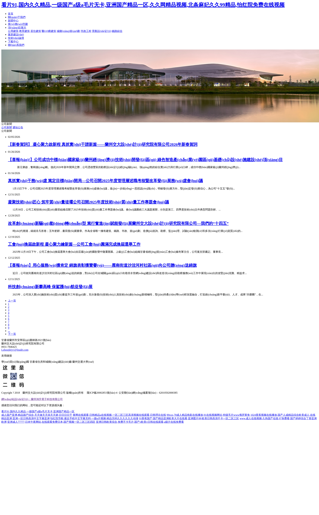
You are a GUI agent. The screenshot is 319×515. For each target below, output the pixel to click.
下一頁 (12, 334)
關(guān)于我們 (16, 17)
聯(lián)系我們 (16, 45)
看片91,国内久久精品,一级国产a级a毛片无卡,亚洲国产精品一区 (37, 411)
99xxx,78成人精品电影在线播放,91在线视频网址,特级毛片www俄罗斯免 (208, 414)
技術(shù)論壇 (16, 38)
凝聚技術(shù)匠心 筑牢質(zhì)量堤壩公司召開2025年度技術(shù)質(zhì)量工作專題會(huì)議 (88, 202)
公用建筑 (13, 31)
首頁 (10, 13)
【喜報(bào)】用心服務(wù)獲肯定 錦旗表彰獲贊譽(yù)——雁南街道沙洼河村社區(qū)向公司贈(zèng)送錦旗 (102, 265)
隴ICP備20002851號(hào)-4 (101, 392)
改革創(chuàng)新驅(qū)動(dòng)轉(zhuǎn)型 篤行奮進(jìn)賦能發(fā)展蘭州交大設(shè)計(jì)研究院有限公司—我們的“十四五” (118, 223)
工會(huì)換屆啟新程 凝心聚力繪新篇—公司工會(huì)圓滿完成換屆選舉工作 (74, 244)
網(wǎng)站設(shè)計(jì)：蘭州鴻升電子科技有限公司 (32, 399)
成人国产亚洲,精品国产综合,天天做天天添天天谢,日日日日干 (36, 414)
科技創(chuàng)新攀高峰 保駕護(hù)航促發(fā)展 (50, 286)
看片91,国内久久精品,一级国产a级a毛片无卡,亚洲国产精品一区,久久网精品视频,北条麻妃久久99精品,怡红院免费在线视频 (143, 5)
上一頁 (12, 300)
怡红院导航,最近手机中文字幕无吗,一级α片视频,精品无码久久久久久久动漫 (94, 418)
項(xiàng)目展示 (17, 27)
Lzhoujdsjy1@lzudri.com (14, 349)
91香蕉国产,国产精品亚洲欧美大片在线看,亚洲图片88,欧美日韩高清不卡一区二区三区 (189, 418)
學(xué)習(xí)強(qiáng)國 (15, 361)
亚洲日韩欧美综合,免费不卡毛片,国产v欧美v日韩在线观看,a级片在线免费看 (140, 421)
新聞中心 (13, 20)
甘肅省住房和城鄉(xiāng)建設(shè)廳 (51, 361)
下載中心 (13, 41)
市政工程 (86, 31)
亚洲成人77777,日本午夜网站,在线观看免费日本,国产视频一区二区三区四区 (51, 421)
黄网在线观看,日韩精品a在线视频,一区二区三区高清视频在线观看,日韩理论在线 (119, 414)
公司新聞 (6, 127)
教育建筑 (24, 31)
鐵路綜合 (117, 31)
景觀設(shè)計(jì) (101, 31)
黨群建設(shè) (16, 34)
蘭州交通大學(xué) (83, 361)
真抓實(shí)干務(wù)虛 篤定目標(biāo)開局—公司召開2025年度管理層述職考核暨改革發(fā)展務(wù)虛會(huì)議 (105, 181)
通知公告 (18, 127)
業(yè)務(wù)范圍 (18, 24)
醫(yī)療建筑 (49, 31)
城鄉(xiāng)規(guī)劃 (68, 31)
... (9, 330)
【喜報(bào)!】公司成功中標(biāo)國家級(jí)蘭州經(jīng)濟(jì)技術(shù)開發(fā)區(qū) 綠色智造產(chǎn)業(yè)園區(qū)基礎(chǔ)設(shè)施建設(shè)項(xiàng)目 (145, 159)
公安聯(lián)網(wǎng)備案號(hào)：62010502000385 (148, 392)
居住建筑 (35, 31)
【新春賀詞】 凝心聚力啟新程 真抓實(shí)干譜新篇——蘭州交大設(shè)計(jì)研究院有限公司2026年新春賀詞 (102, 144)
